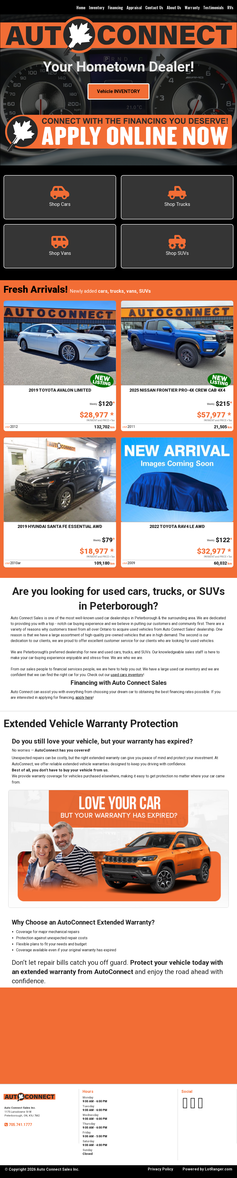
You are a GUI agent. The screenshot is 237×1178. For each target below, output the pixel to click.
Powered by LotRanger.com (207, 1169)
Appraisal (134, 7)
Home (80, 7)
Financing (115, 7)
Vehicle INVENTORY (118, 91)
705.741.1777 (20, 1124)
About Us (174, 7)
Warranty (192, 7)
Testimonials (213, 7)
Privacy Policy (160, 1169)
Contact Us (154, 7)
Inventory (96, 7)
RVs (230, 7)
